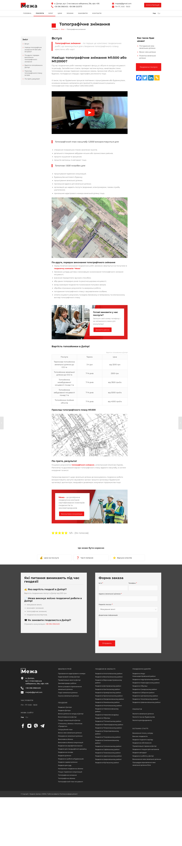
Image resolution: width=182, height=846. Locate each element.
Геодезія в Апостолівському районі (108, 673)
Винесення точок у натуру (142, 733)
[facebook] (23, 726)
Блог (63, 29)
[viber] (36, 726)
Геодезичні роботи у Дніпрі (143, 756)
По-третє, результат (32, 79)
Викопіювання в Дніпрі (67, 717)
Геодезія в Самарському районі (144, 689)
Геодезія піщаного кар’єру (142, 739)
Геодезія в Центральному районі (145, 696)
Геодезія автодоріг (139, 752)
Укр (22, 717)
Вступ (27, 44)
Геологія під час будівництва (143, 717)
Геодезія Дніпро (64, 710)
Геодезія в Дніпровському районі (108, 686)
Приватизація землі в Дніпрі (69, 680)
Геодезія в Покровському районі (108, 737)
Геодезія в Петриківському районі (108, 728)
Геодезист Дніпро (65, 707)
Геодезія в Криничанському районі (109, 696)
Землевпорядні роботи (67, 683)
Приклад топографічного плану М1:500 (33, 73)
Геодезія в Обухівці (102, 718)
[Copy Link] (157, 77)
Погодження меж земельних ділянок (147, 47)
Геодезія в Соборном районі (143, 692)
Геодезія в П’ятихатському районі (108, 721)
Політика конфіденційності (69, 794)
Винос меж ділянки (147, 52)
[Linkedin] (151, 77)
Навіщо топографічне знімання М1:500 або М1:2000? (33, 49)
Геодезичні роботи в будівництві (71, 759)
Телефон (132, 583)
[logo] (29, 5)
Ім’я (101, 583)
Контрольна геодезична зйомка (70, 769)
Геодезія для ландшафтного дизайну (72, 749)
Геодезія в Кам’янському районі (107, 689)
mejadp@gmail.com (123, 4)
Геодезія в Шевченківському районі (146, 702)
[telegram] (42, 726)
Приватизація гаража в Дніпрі (144, 746)
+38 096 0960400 (61, 7)
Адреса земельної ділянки (110, 594)
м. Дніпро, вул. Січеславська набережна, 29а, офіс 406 (76, 4)
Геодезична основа (65, 752)
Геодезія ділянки (64, 756)
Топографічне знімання (67, 775)
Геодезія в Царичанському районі (108, 756)
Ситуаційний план (65, 729)
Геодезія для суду (64, 765)
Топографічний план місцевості (70, 782)
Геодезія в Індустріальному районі (145, 679)
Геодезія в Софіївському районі (107, 749)
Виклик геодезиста (140, 736)
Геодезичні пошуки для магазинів (145, 749)
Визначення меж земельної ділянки (146, 759)
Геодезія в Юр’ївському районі (107, 762)
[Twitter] (145, 77)
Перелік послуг (106, 604)
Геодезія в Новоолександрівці (107, 715)
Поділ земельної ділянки (68, 692)
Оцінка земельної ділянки (68, 696)
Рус (27, 717)
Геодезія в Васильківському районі (109, 677)
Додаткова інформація (108, 615)
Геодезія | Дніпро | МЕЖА (38, 794)
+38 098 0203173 (75, 7)
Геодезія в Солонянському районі (108, 746)
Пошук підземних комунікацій (70, 772)
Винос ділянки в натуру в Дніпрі (70, 714)
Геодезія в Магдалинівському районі (109, 699)
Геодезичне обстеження (141, 743)
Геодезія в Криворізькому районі (108, 692)
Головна (55, 29)
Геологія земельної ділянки (143, 714)
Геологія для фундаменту (142, 720)
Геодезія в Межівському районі (107, 702)
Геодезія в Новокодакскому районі (146, 683)
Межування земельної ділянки (70, 736)
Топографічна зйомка (66, 778)
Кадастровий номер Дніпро (69, 677)
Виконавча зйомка (65, 739)
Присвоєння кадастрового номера (71, 673)
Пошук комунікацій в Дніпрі (69, 720)
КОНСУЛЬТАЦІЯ (152, 5)
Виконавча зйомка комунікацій (70, 742)
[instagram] (29, 726)
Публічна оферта (53, 794)
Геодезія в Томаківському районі (108, 753)
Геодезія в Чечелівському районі (145, 699)
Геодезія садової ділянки (67, 762)
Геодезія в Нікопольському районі (108, 705)
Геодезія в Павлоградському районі (109, 725)
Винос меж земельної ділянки (70, 733)
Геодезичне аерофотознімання (70, 746)
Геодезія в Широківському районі (108, 759)
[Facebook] (138, 77)
